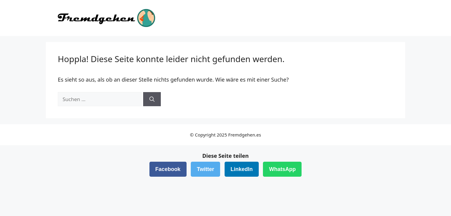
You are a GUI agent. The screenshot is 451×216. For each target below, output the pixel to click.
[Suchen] (152, 99)
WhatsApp (282, 169)
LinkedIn (242, 169)
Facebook (168, 169)
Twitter (205, 169)
